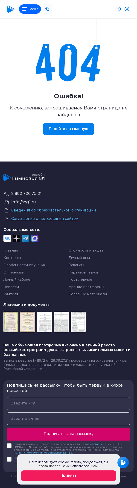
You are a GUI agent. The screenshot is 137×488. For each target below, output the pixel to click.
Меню (30, 9)
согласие (96, 444)
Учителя (10, 294)
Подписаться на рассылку (68, 434)
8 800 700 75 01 (22, 194)
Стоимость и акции (86, 250)
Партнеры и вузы (84, 272)
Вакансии (77, 265)
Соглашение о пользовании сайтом (40, 219)
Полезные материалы (88, 294)
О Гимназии (13, 272)
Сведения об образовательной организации (49, 210)
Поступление (80, 279)
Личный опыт (80, 257)
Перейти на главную (68, 129)
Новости (11, 287)
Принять (69, 475)
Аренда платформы (86, 287)
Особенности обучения (24, 265)
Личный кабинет (17, 279)
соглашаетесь (50, 466)
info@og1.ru (19, 202)
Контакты (12, 257)
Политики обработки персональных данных (43, 453)
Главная (10, 250)
